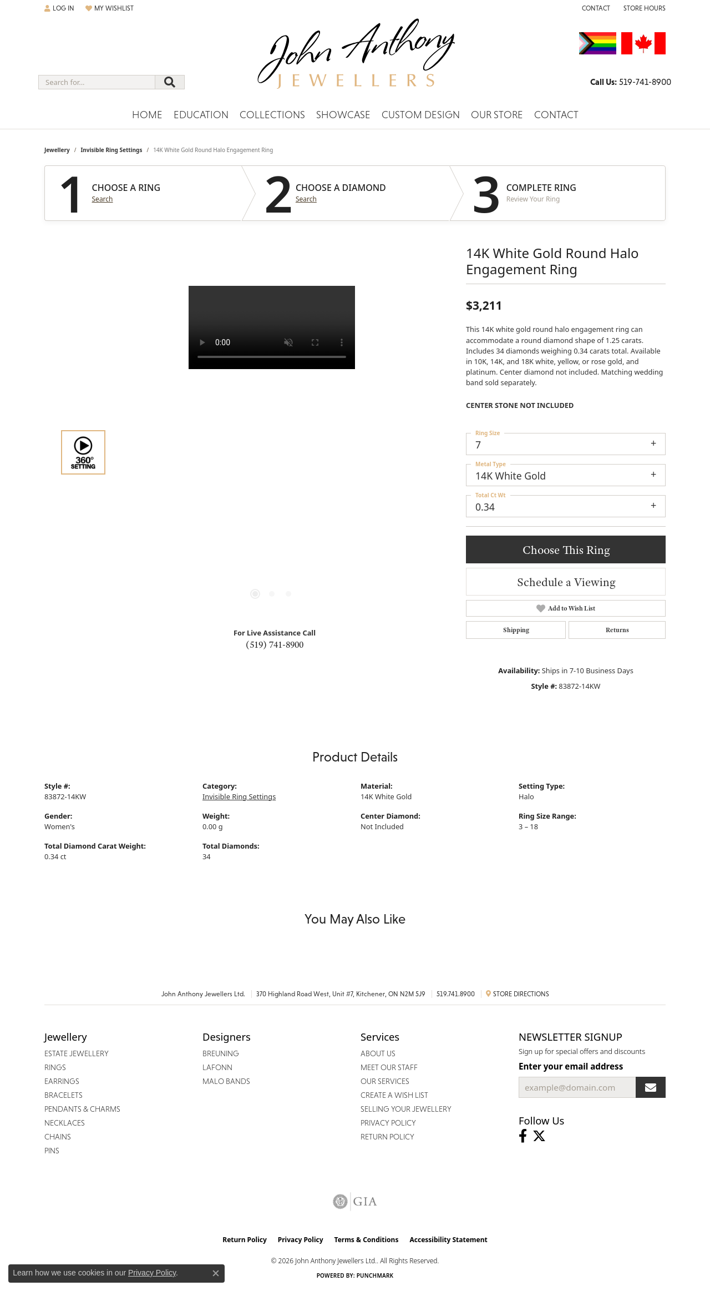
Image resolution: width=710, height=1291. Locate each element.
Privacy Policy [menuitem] (388, 1122)
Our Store (497, 114)
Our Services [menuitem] (385, 1081)
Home (147, 114)
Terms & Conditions (366, 1239)
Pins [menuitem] (51, 1150)
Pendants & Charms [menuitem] (82, 1109)
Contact (556, 114)
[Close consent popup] (215, 1273)
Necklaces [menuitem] (64, 1122)
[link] (595, 8)
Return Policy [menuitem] (387, 1136)
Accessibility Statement (448, 1239)
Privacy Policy (300, 1239)
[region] (271, 452)
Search (102, 199)
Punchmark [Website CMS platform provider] (375, 1275)
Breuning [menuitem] (220, 1053)
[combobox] (96, 82)
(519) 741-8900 (274, 644)
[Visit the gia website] (355, 1202)
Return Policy (244, 1239)
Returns (617, 630)
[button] (59, 8)
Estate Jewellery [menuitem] (76, 1053)
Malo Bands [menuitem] (226, 1081)
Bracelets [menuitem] (63, 1095)
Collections (272, 114)
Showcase (343, 114)
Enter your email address (571, 1066)
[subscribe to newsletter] (651, 1087)
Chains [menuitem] (57, 1136)
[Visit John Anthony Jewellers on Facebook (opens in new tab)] (523, 1136)
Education (201, 114)
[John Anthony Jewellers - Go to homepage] (355, 60)
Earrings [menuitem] (61, 1081)
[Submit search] (170, 82)
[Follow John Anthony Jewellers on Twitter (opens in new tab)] (539, 1136)
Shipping (516, 630)
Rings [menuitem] (55, 1067)
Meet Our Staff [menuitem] (389, 1067)
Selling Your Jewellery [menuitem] (406, 1109)
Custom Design (421, 114)
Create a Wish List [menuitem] (394, 1095)
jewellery (57, 150)
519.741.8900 (456, 994)
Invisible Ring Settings (111, 150)
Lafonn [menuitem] (217, 1067)
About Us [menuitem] (378, 1053)
